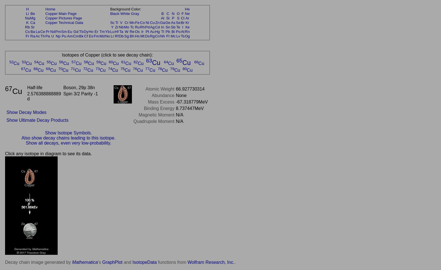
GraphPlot (112, 262)
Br (182, 23)
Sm (64, 32)
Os (137, 32)
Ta (121, 32)
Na (27, 18)
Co (142, 23)
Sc (112, 23)
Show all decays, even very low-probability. (68, 143)
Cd (157, 27)
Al (162, 18)
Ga (162, 23)
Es (91, 36)
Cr (127, 23)
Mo (126, 27)
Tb (81, 32)
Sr (33, 27)
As (173, 23)
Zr (117, 27)
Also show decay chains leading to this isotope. (68, 138)
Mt (142, 36)
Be (32, 14)
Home (50, 9)
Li (27, 14)
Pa (47, 36)
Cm (76, 36)
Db (121, 36)
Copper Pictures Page (63, 18)
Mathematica (85, 262)
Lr (112, 36)
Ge (167, 23)
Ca (32, 23)
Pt (147, 32)
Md (102, 36)
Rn (187, 32)
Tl (162, 32)
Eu (70, 32)
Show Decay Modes (26, 112)
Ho (91, 32)
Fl (167, 36)
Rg (152, 36)
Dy (86, 32)
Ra (32, 36)
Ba (32, 32)
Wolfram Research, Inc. (211, 262)
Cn (157, 36)
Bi (173, 32)
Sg (126, 36)
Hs (137, 36)
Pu (64, 36)
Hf (116, 32)
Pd (147, 27)
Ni (147, 23)
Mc (173, 36)
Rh (142, 27)
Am (70, 36)
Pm (58, 32)
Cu (152, 23)
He (187, 9)
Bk (81, 36)
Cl (182, 18)
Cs (27, 32)
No (107, 36)
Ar (187, 18)
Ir (142, 32)
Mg (32, 18)
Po (178, 32)
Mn (132, 23)
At (182, 32)
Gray (135, 14)
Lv (178, 36)
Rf (116, 36)
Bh (132, 36)
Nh (162, 36)
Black (115, 14)
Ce (42, 32)
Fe (137, 23)
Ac (38, 36)
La (38, 32)
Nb (121, 27)
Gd (75, 32)
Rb (27, 27)
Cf (86, 36)
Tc (132, 27)
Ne (187, 14)
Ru (137, 27)
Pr (48, 32)
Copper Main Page (60, 14)
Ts (182, 36)
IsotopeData (144, 262)
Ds (147, 36)
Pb (168, 32)
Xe (187, 27)
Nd (52, 32)
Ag (152, 27)
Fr (27, 36)
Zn (157, 23)
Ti (116, 23)
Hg (157, 32)
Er (96, 32)
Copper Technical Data (64, 23)
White (125, 14)
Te (178, 27)
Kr (187, 23)
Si (168, 18)
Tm (102, 32)
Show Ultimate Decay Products (37, 120)
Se (178, 23)
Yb (107, 32)
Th (42, 36)
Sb (173, 27)
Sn (168, 27)
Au (152, 32)
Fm (96, 36)
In (162, 27)
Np (58, 36)
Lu (112, 32)
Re (132, 32)
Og (187, 36)
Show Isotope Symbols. (68, 132)
